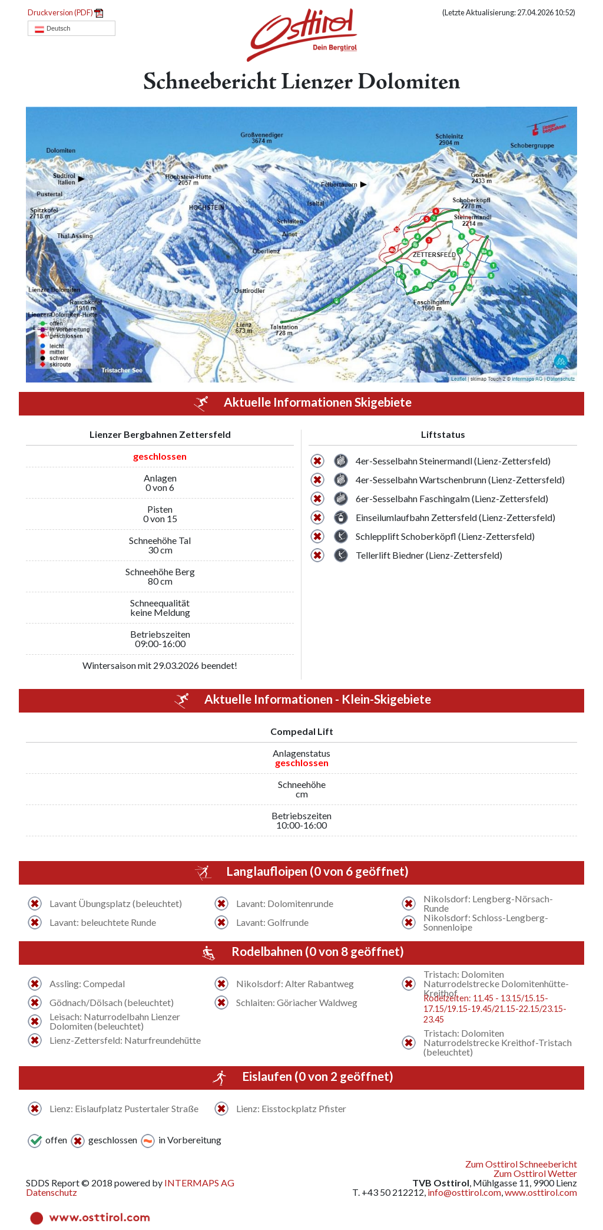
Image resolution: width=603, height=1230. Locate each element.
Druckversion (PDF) (65, 12)
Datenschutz (51, 1192)
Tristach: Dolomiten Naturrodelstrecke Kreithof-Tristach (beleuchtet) (497, 1042)
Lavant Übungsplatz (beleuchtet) (115, 903)
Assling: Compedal (87, 983)
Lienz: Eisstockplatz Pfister (291, 1108)
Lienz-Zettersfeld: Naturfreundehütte (125, 1040)
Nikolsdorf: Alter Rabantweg (295, 983)
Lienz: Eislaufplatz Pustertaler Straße (123, 1108)
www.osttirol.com (541, 1192)
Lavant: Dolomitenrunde (284, 903)
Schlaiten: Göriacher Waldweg (296, 1002)
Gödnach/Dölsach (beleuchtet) (111, 1002)
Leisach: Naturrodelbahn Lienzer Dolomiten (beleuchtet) (114, 1021)
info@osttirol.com (464, 1192)
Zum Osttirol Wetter (535, 1173)
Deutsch (52, 29)
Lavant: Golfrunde (272, 922)
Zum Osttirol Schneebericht (521, 1163)
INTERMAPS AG (199, 1182)
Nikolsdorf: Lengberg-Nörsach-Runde (488, 903)
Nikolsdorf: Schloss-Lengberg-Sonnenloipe (485, 922)
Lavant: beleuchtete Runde (102, 922)
